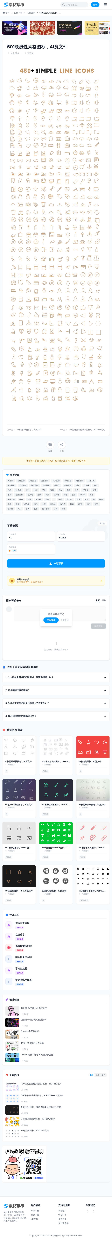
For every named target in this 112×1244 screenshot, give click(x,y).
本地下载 (56, 563)
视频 (52, 490)
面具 (78, 499)
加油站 (53, 504)
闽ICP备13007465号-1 (72, 1235)
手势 (27, 509)
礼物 (35, 509)
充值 (14, 550)
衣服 (73, 495)
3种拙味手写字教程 (30, 1031)
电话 (29, 499)
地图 (80, 504)
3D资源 (34, 1219)
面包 (35, 504)
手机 (76, 490)
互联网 (30, 53)
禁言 (96, 504)
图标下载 (18, 12)
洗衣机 (10, 509)
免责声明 (62, 1219)
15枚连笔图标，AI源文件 (90, 761)
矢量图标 (31, 12)
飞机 (9, 490)
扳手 (9, 495)
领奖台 (56, 495)
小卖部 (69, 499)
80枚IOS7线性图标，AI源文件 (19, 804)
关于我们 (62, 1211)
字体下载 (35, 1211)
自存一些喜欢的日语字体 (32, 1043)
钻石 (60, 499)
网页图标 (56, 481)
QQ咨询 (81, 461)
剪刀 (19, 509)
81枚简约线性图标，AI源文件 (18, 761)
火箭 (44, 504)
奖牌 (47, 495)
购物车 (57, 485)
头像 (101, 499)
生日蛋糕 (45, 509)
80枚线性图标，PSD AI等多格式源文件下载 (41, 1107)
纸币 (86, 499)
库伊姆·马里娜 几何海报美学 (34, 1008)
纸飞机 (38, 499)
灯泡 (94, 490)
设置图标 (19, 495)
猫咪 (55, 509)
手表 (9, 504)
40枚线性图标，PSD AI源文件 (19, 890)
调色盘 (26, 504)
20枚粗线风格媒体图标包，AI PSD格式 (87, 429)
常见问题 (62, 1215)
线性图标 (21, 481)
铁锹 (21, 499)
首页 (5, 12)
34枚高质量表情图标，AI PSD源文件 (38, 1118)
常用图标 (67, 481)
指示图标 (34, 485)
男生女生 (11, 499)
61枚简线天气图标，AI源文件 (92, 804)
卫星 (44, 490)
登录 (95, 4)
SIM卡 (82, 495)
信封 (27, 490)
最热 (104, 600)
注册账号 (64, 620)
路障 (39, 495)
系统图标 (32, 481)
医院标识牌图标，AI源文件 (54, 890)
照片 (60, 490)
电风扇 (30, 495)
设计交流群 (63, 1223)
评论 (96, 485)
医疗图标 (46, 485)
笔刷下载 (35, 1215)
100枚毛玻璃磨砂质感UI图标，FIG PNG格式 (41, 1083)
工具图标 (22, 485)
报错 (102, 523)
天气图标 (11, 485)
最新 (98, 600)
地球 (35, 490)
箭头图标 (67, 485)
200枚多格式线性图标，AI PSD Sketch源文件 (42, 1095)
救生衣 (62, 504)
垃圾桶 (18, 490)
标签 (65, 495)
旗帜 (47, 499)
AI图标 (10, 481)
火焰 (88, 504)
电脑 (68, 490)
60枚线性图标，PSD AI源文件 (35, 1130)
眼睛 (17, 504)
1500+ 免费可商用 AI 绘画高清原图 (37, 1054)
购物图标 (79, 481)
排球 (72, 504)
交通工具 (91, 481)
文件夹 (86, 485)
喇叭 (77, 485)
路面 (91, 495)
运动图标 (44, 481)
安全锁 (85, 490)
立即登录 (51, 620)
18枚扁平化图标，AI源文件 (29, 429)
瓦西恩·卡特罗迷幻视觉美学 (33, 1019)
